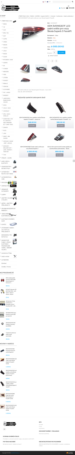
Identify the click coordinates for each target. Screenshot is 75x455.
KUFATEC (3, 224)
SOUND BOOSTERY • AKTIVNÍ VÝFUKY (6, 167)
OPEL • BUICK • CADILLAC (7, 115)
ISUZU (4, 130)
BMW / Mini (6, 33)
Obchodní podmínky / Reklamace (49, 431)
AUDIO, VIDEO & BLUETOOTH (5, 162)
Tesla (4, 154)
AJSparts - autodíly (6, 158)
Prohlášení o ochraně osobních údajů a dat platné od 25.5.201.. (18, 439)
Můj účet (62, 8)
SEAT (4, 36)
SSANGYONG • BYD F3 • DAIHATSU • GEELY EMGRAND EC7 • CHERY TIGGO (8, 121)
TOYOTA (5, 47)
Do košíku (61, 52)
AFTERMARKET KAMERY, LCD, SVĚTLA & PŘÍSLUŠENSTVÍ (7, 229)
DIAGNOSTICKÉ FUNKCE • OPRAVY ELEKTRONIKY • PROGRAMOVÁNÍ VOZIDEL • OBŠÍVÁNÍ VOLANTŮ (6, 245)
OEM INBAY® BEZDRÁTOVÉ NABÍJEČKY (8, 209)
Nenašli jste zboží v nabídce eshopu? (12, 444)
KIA (4, 65)
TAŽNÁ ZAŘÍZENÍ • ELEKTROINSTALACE (6, 214)
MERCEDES (6, 71)
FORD (4, 74)
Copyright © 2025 (10, 453)
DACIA (4, 105)
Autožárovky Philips (6, 253)
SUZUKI (5, 56)
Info (40, 422)
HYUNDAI (5, 68)
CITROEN (5, 77)
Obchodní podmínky (44, 433)
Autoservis (41, 428)
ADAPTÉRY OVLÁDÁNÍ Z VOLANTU (7, 199)
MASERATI (5, 95)
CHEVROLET (6, 111)
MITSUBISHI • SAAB (8, 59)
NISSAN (5, 44)
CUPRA (5, 39)
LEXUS (5, 50)
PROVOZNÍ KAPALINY (6, 182)
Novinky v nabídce (7, 344)
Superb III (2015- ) (45, 16)
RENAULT (5, 83)
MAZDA (5, 53)
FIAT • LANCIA (6, 92)
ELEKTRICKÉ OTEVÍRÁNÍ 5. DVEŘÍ (8, 220)
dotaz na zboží (53, 55)
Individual (3, 263)
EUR (48, 1)
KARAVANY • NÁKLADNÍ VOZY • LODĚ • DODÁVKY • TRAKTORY (7, 148)
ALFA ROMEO (6, 89)
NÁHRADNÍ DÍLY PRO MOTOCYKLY (6, 236)
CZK (44, 1)
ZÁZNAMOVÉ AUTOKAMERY (5, 190)
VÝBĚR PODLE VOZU (6, 21)
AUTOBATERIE (5, 260)
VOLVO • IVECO (7, 108)
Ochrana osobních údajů (11, 436)
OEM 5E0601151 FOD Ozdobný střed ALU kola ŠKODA (10, 324)
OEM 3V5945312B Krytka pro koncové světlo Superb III (10, 350)
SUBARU (5, 62)
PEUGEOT (5, 80)
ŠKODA (5, 24)
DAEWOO (5, 127)
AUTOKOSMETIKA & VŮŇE (6, 178)
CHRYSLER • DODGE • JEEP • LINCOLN (8, 142)
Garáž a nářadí (5, 256)
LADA (4, 133)
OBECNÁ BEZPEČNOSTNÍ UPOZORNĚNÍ (50, 441)
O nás (40, 426)
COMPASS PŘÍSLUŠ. (6, 186)
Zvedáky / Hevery (6, 266)
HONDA (5, 42)
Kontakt (41, 424)
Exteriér (53, 16)
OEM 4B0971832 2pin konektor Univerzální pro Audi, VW (11, 314)
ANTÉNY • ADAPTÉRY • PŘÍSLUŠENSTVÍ (7, 204)
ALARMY (3, 194)
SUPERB (37, 16)
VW (4, 27)
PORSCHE (5, 86)
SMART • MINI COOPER (6, 137)
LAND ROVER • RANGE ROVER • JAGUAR (7, 100)
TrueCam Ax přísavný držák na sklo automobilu (11, 334)
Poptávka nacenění (9, 441)
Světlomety (59, 16)
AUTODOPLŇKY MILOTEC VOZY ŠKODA (7, 172)
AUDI (4, 30)
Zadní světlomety (68, 16)
